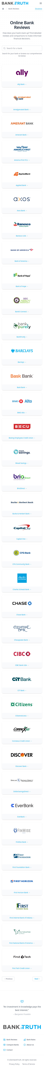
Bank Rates (31, 1039)
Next (37, 979)
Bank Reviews (13, 9)
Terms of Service (28, 1064)
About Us (30, 1045)
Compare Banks (13, 1045)
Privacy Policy (14, 1064)
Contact (10, 1050)
